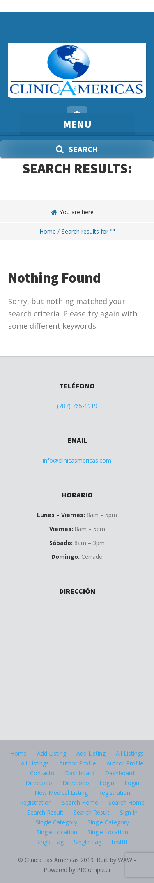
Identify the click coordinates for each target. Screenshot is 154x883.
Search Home (80, 802)
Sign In (129, 812)
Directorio (38, 783)
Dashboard (79, 773)
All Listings (130, 753)
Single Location (57, 832)
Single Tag (50, 842)
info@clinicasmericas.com (77, 460)
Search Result (45, 812)
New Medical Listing (61, 793)
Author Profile (77, 763)
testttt (120, 842)
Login (106, 783)
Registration (114, 793)
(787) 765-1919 (77, 406)
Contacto (42, 773)
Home (47, 231)
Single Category (56, 822)
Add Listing (51, 753)
